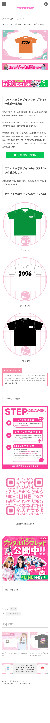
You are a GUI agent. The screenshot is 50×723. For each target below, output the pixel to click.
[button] (25, 155)
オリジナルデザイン (13, 614)
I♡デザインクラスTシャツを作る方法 (14, 655)
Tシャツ (21, 19)
